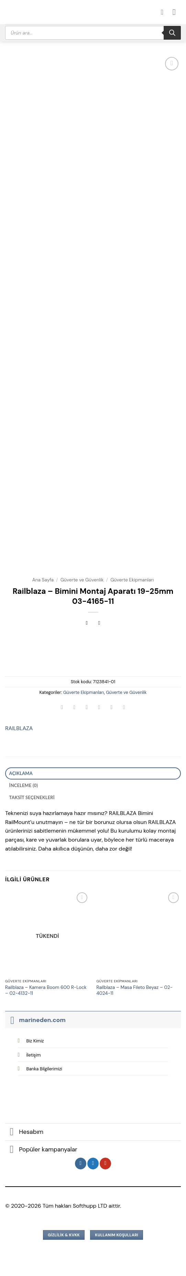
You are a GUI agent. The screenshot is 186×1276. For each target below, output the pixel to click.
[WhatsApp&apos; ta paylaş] (62, 708)
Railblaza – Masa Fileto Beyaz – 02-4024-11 (134, 990)
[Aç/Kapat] (12, 1019)
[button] (177, 11)
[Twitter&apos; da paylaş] (86, 708)
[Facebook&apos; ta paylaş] (74, 708)
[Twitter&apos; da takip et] (93, 1163)
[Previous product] (99, 623)
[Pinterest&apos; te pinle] (111, 708)
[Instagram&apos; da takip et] (80, 1163)
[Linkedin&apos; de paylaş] (124, 708)
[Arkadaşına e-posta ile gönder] (99, 708)
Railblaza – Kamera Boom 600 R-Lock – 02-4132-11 (46, 990)
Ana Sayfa (43, 580)
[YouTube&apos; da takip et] (105, 1163)
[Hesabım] (164, 12)
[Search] (172, 33)
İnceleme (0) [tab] (23, 785)
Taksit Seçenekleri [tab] (32, 797)
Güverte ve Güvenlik (82, 580)
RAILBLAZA (19, 728)
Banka (44, 1069)
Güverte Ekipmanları (132, 580)
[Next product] (86, 623)
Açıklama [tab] (21, 773)
